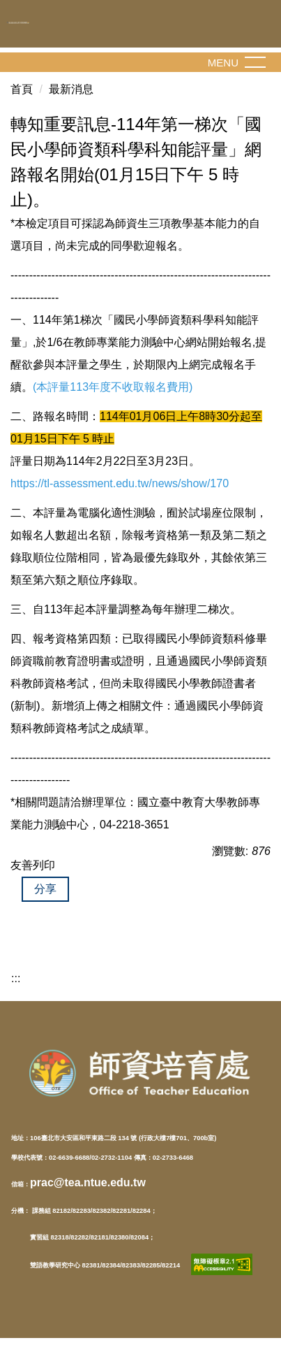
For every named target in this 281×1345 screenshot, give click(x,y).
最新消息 (71, 89)
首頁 (21, 89)
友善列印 (32, 865)
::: (15, 978)
